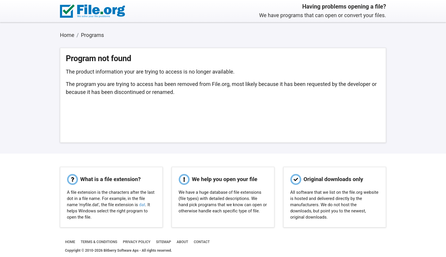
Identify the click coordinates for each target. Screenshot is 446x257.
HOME (70, 242)
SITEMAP (163, 242)
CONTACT (202, 242)
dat (142, 204)
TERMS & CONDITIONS (99, 242)
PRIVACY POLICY (136, 242)
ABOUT (182, 242)
